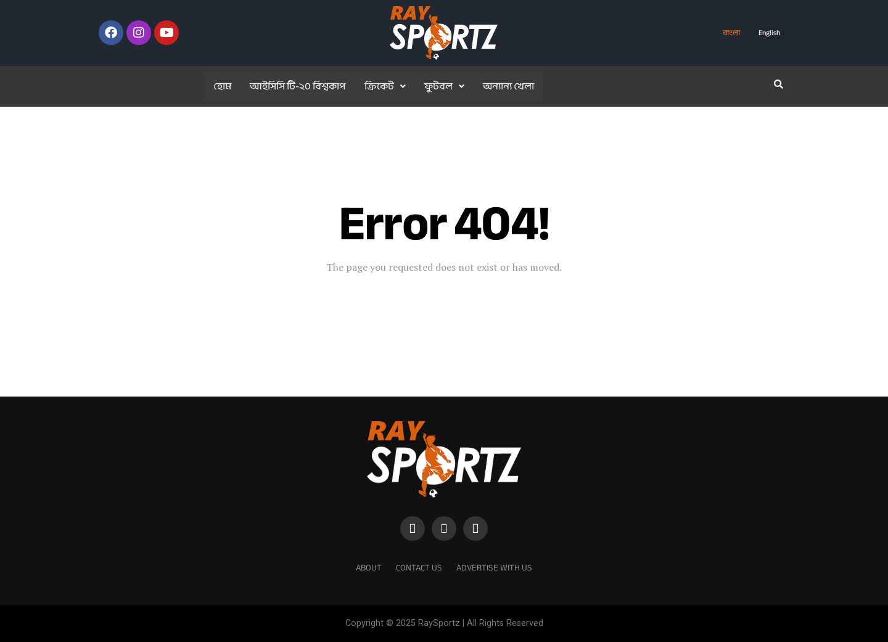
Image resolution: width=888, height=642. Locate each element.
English (769, 32)
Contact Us (419, 567)
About (369, 567)
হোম (222, 86)
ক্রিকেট (385, 86)
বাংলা (731, 32)
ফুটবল (444, 86)
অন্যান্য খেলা (508, 86)
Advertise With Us (494, 567)
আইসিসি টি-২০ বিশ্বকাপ (298, 86)
